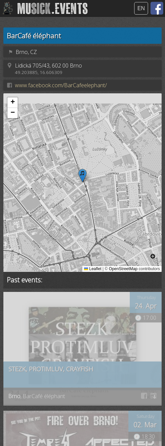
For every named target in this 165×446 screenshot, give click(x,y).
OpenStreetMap (123, 268)
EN (141, 8)
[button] (82, 176)
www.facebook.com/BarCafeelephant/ (61, 85)
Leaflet (92, 268)
